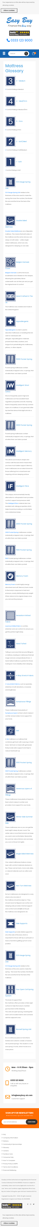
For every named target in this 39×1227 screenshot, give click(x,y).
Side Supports (10, 932)
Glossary (6, 1147)
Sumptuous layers (11, 713)
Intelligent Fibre (13, 503)
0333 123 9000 (19, 40)
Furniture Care (8, 1154)
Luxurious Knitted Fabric (13, 626)
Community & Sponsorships (12, 1144)
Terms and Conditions (10, 1167)
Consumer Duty (8, 1157)
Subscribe (31, 1122)
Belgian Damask (10, 273)
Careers (6, 1151)
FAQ (4, 1134)
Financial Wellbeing (9, 1170)
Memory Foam (10, 584)
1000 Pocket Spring (11, 771)
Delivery (6, 1141)
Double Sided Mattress (13, 231)
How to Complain (9, 1160)
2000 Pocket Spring (11, 532)
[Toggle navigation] (4, 53)
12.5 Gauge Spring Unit (12, 966)
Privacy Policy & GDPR (10, 1164)
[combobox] (18, 53)
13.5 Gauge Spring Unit (12, 192)
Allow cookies (9, 10)
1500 (6, 558)
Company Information (10, 1138)
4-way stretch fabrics (12, 684)
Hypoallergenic (10, 330)
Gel (8, 739)
